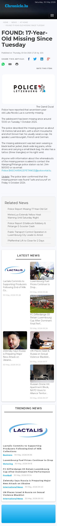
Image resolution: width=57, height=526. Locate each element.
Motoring (8, 464)
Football (7, 475)
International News (13, 487)
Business (7, 455)
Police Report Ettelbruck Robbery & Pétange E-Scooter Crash (27, 225)
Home (5, 22)
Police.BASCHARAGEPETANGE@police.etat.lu (26, 170)
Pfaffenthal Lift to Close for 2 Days (26, 240)
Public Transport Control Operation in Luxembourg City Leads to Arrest (27, 233)
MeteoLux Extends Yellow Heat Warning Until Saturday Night (24, 216)
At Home (24, 22)
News (14, 22)
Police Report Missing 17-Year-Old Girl (27, 209)
